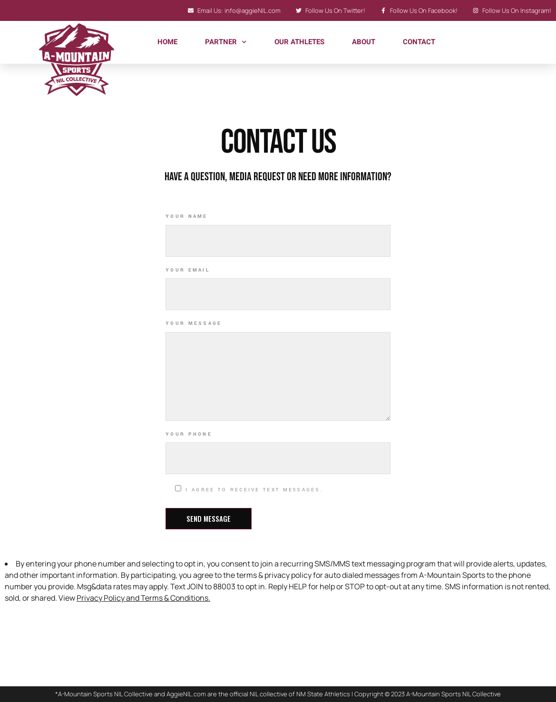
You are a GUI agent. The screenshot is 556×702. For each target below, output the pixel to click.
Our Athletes (299, 42)
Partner (226, 42)
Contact (419, 42)
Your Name (187, 216)
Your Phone (189, 434)
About (363, 42)
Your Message (194, 323)
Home (167, 42)
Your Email (188, 270)
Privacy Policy (101, 598)
